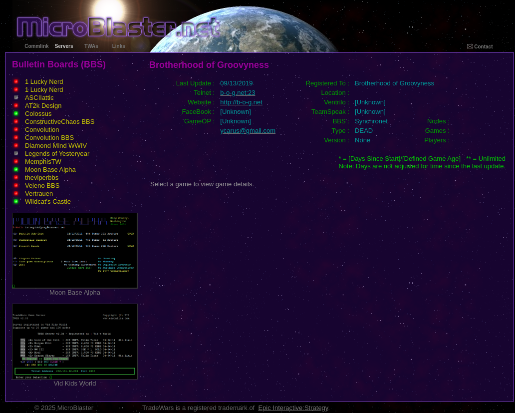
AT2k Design (43, 105)
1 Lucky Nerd (44, 81)
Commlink (36, 46)
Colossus (38, 113)
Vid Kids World (75, 380)
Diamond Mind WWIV (56, 145)
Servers (64, 46)
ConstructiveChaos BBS (59, 121)
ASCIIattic (39, 97)
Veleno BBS (42, 185)
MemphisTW (43, 161)
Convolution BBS (49, 137)
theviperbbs (41, 177)
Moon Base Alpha (50, 169)
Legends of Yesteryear (57, 153)
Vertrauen (39, 193)
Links (118, 46)
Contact (480, 46)
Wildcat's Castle (48, 201)
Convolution (42, 129)
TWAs (91, 46)
